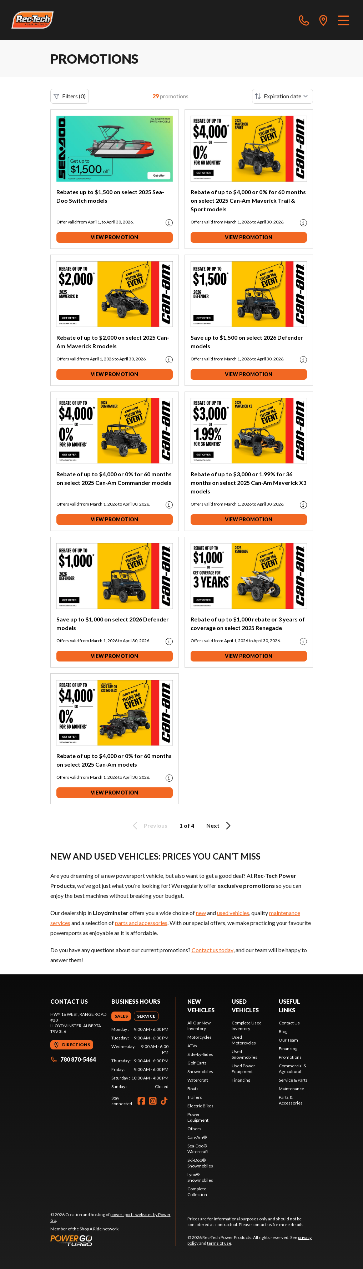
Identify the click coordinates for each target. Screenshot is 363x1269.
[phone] (304, 20)
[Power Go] (113, 1240)
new (201, 912)
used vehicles (233, 912)
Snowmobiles (200, 1071)
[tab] (121, 1016)
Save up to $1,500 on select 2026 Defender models (247, 341)
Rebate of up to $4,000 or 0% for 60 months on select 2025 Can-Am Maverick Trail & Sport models (248, 200)
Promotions (290, 1057)
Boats (192, 1088)
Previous (148, 825)
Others (194, 1128)
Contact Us (289, 1022)
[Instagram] (152, 1101)
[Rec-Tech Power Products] (32, 20)
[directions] (323, 20)
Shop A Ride (91, 1228)
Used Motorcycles (244, 1040)
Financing (241, 1080)
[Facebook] (141, 1101)
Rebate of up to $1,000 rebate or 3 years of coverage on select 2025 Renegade (248, 623)
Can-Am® (197, 1137)
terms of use (219, 1243)
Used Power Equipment (243, 1068)
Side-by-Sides (200, 1054)
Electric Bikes (200, 1105)
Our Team (288, 1040)
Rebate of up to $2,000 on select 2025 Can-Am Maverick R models (112, 341)
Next (219, 825)
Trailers (194, 1097)
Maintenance (291, 1088)
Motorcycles (199, 1037)
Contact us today (212, 949)
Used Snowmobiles (244, 1054)
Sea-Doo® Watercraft (197, 1148)
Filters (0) (70, 96)
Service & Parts (293, 1080)
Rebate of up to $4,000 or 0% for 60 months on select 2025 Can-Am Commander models (114, 478)
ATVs (192, 1045)
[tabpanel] (139, 1058)
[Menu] (344, 20)
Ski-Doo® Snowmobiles (200, 1163)
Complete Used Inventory (247, 1025)
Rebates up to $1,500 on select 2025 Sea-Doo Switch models (110, 196)
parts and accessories (141, 922)
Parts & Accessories (291, 1100)
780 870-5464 (73, 1059)
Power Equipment (197, 1117)
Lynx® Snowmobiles (200, 1177)
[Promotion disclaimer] (169, 222)
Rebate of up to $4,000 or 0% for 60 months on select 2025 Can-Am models (114, 760)
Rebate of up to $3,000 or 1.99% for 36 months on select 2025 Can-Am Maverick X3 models (248, 483)
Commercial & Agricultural (293, 1068)
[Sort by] (282, 96)
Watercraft (197, 1080)
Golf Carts (197, 1063)
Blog (283, 1031)
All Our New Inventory (199, 1025)
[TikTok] (164, 1101)
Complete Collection (197, 1191)
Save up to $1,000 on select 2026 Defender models (112, 623)
